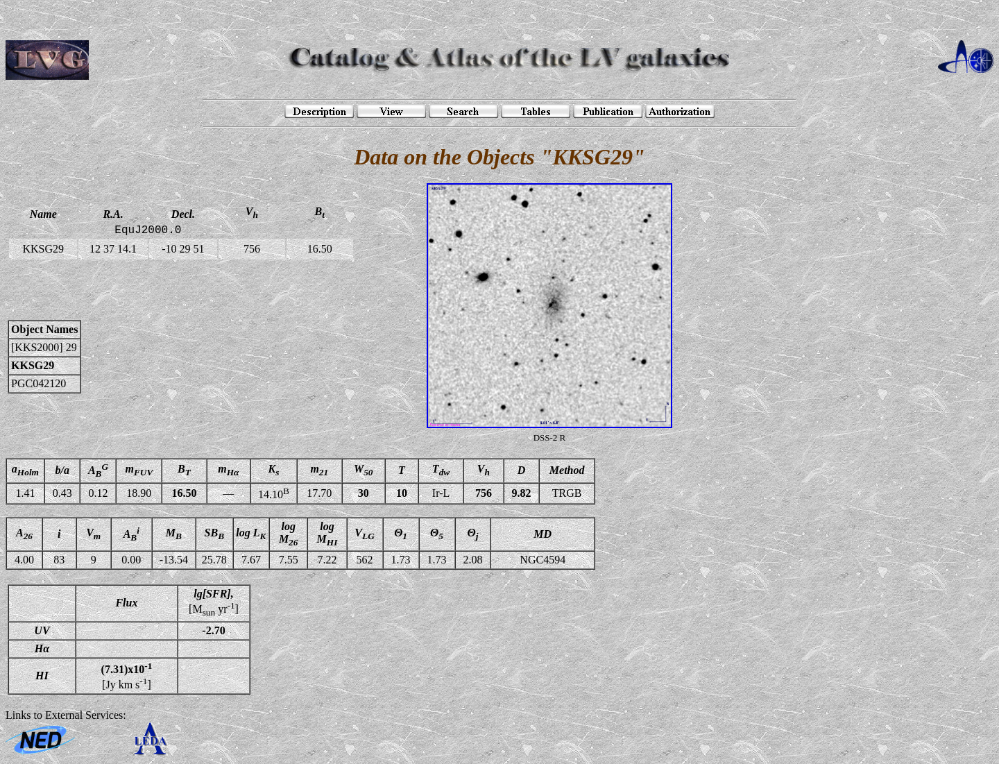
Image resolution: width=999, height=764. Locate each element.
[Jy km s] (127, 676)
